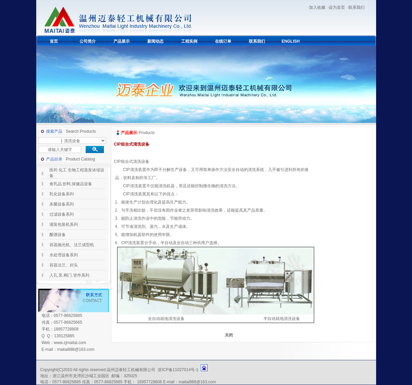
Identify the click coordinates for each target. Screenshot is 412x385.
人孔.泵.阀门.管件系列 (69, 275)
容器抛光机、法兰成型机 (71, 244)
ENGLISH (291, 41)
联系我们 (257, 41)
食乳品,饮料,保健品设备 (70, 183)
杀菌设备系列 (61, 204)
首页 (54, 41)
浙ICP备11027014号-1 (178, 369)
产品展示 (121, 41)
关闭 (229, 335)
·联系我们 (356, 7)
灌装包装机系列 (63, 224)
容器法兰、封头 (63, 265)
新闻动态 (155, 41)
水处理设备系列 (63, 255)
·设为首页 (336, 7)
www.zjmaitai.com (70, 342)
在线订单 (223, 41)
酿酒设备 (57, 234)
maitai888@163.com (75, 349)
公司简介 (88, 41)
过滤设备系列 (61, 214)
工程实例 (189, 41)
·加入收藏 (316, 7)
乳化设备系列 (61, 194)
